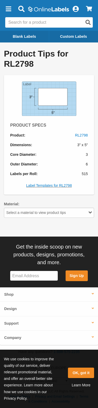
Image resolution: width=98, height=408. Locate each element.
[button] (8, 9)
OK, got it (81, 373)
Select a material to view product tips (49, 212)
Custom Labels (73, 36)
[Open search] (88, 22)
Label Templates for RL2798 (49, 185)
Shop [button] (9, 294)
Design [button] (10, 309)
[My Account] (75, 9)
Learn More (81, 385)
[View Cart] (89, 9)
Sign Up (77, 276)
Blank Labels (24, 36)
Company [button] (12, 338)
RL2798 (81, 135)
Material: (11, 204)
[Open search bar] (21, 9)
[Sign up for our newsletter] (34, 276)
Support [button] (11, 323)
